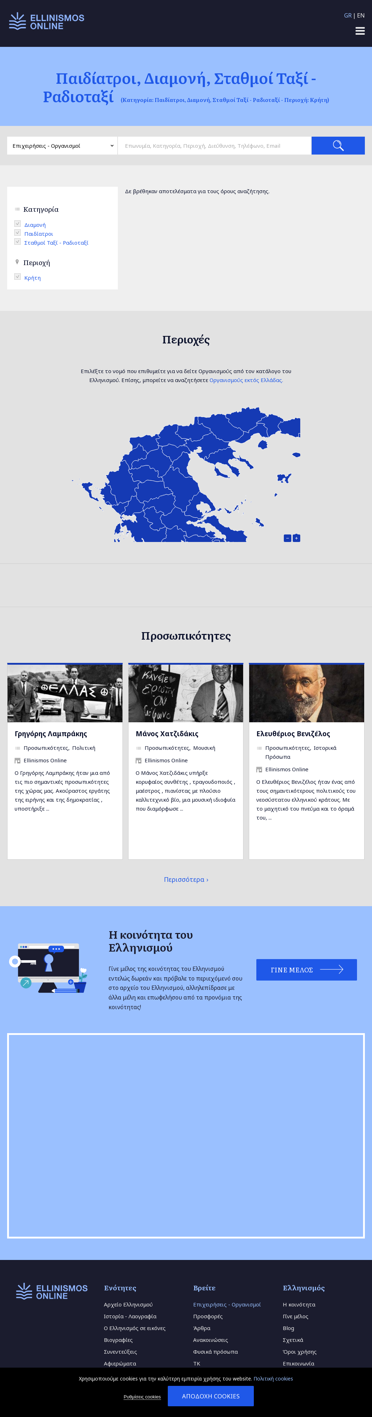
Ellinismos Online (45, 760)
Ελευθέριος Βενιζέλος (293, 733)
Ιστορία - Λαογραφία (130, 1316)
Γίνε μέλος (295, 1316)
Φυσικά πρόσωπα (215, 1351)
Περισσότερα (184, 879)
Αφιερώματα (120, 1363)
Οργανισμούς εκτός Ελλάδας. (246, 379)
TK (196, 1363)
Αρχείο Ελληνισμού (128, 1304)
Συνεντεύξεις (120, 1351)
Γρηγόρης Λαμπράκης (51, 733)
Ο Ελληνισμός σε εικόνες (135, 1328)
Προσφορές (208, 1316)
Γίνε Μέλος (291, 969)
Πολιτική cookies (273, 1378)
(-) (19, 223)
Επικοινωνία (298, 1363)
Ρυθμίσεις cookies (142, 1396)
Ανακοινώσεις (210, 1339)
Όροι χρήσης (300, 1351)
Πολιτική (83, 747)
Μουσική (204, 747)
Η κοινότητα (299, 1304)
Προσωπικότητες (46, 747)
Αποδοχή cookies (211, 1396)
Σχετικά (293, 1339)
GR (348, 15)
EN (361, 15)
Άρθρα (201, 1328)
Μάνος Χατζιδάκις (167, 733)
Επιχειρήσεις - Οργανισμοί (227, 1304)
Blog (288, 1328)
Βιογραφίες (118, 1339)
